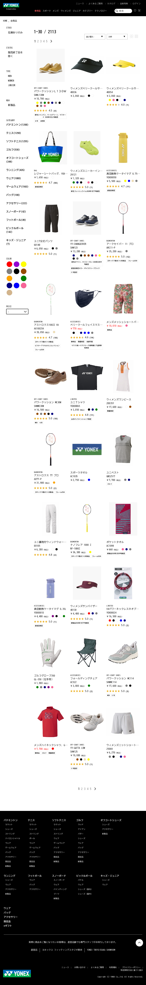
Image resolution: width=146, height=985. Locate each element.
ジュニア (77, 11)
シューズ (9, 880)
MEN (10, 76)
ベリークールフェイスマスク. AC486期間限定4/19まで (100, 325)
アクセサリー (16, 203)
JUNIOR (11, 85)
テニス (10, 133)
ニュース (80, 4)
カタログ (111, 4)
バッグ (13, 195)
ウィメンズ (66, 11)
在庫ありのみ (15, 32)
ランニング (15, 170)
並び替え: (90, 37)
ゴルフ (13, 149)
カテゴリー (88, 11)
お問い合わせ (79, 967)
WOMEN (11, 80)
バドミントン (13, 124)
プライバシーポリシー (131, 967)
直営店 (34, 950)
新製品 (11, 105)
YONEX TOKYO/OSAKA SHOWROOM (101, 950)
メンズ (56, 11)
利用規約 (113, 967)
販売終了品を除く (15, 54)
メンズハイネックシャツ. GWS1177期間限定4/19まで (63, 745)
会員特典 (124, 4)
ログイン (137, 4)
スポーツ (47, 11)
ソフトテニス (17, 141)
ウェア (13, 178)
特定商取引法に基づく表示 (132, 970)
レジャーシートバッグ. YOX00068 (52, 173)
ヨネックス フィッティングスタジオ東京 (62, 950)
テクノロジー (101, 11)
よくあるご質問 (96, 4)
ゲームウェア (17, 186)
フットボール (16, 220)
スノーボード (16, 211)
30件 (110, 37)
